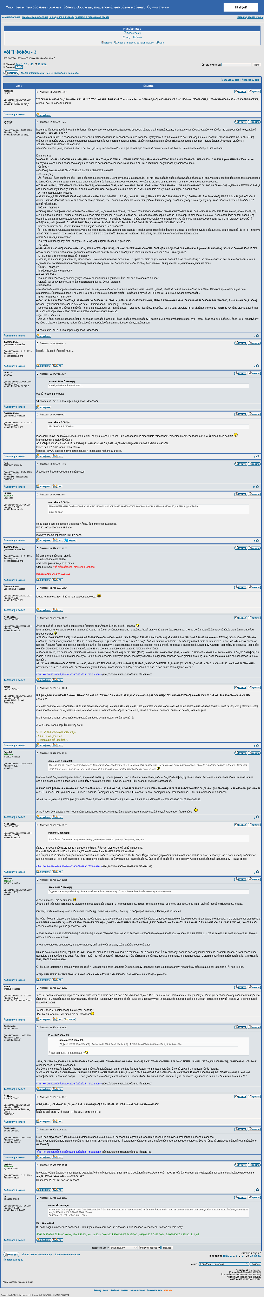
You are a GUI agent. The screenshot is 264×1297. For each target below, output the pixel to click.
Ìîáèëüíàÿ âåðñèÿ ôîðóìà (250, 17)
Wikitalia (168, 1290)
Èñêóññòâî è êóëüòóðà (66, 73)
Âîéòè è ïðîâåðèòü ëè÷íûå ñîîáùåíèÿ (134, 42)
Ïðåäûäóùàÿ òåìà (230, 80)
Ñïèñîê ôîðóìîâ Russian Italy (35, 73)
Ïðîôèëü (106, 42)
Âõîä (160, 42)
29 (39, 64)
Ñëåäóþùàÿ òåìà (250, 80)
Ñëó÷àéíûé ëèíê (154, 1290)
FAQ (126, 37)
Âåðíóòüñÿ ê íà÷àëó (14, 114)
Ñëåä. (44, 64)
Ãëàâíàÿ (97, 1290)
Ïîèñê (137, 37)
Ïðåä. (17, 64)
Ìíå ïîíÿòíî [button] (241, 7)
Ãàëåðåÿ (114, 1290)
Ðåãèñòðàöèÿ (132, 33)
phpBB (12, 1295)
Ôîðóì (105, 1290)
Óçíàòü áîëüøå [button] (158, 7)
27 (32, 64)
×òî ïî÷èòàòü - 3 (20, 52)
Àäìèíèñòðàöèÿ (137, 1290)
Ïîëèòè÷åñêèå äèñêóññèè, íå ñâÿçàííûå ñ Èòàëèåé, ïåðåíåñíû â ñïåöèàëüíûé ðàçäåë (65, 17)
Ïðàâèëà (124, 1290)
